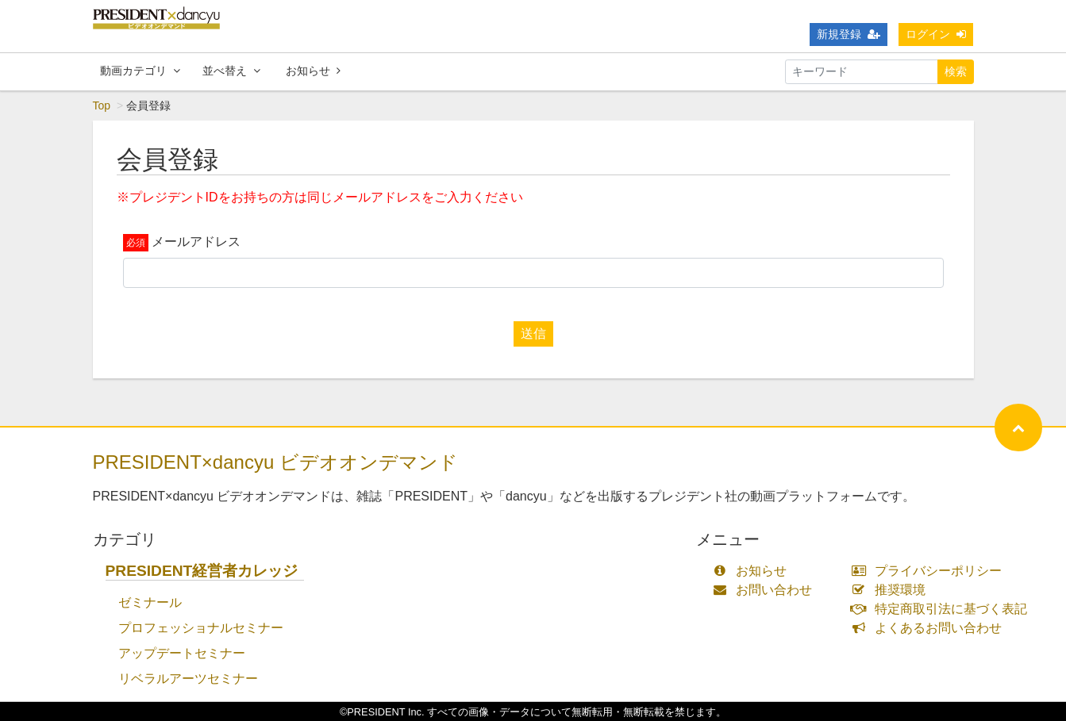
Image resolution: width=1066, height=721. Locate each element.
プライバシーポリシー (930, 570)
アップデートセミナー (181, 653)
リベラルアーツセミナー (188, 678)
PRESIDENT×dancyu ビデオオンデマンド (275, 462)
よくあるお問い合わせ (930, 628)
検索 (956, 71)
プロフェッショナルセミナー (200, 628)
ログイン (936, 34)
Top (102, 105)
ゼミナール (150, 602)
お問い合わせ (766, 589)
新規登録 (848, 34)
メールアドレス (196, 241)
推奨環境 (892, 589)
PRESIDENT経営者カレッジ (202, 570)
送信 (533, 333)
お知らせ (313, 70)
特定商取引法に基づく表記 (942, 609)
